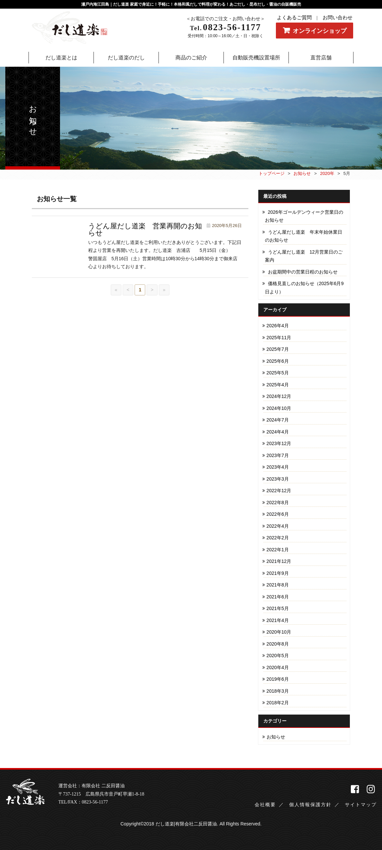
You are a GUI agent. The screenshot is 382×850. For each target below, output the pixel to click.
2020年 (327, 173)
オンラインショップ (320, 31)
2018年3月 (278, 691)
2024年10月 (279, 408)
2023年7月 (278, 455)
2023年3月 (278, 479)
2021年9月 (278, 573)
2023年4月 (278, 467)
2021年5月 (278, 608)
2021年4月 (278, 620)
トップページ (272, 173)
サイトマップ (361, 804)
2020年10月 (279, 632)
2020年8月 (278, 644)
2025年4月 (278, 384)
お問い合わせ (337, 17)
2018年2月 (278, 702)
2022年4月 (278, 526)
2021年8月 (278, 584)
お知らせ (302, 173)
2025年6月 (278, 361)
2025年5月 (278, 372)
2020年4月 (278, 667)
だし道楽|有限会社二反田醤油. (187, 823)
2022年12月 (279, 490)
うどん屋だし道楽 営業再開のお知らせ (145, 229)
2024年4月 (278, 431)
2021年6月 (278, 596)
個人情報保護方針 (310, 804)
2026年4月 (278, 325)
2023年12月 (279, 443)
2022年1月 (278, 549)
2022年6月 (278, 514)
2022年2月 (278, 537)
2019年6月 (278, 679)
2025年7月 (278, 349)
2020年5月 (278, 655)
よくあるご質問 (294, 17)
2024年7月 (278, 420)
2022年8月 (278, 502)
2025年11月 (279, 337)
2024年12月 (279, 396)
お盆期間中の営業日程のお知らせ (303, 271)
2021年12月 (279, 561)
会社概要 (265, 804)
